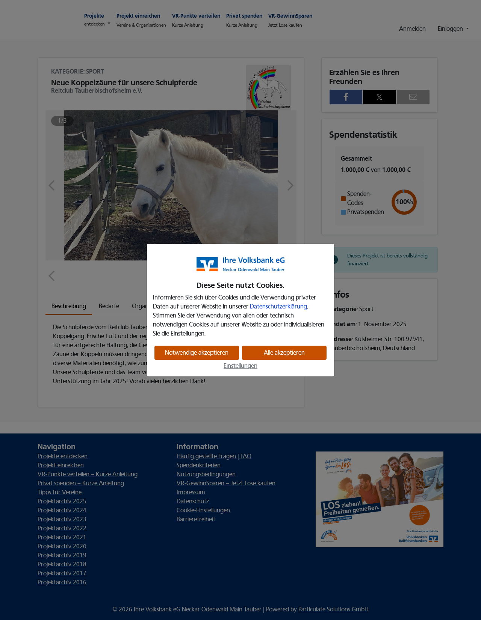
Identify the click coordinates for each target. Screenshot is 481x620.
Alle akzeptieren (284, 353)
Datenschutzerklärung (278, 306)
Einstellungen (240, 366)
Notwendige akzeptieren (196, 353)
